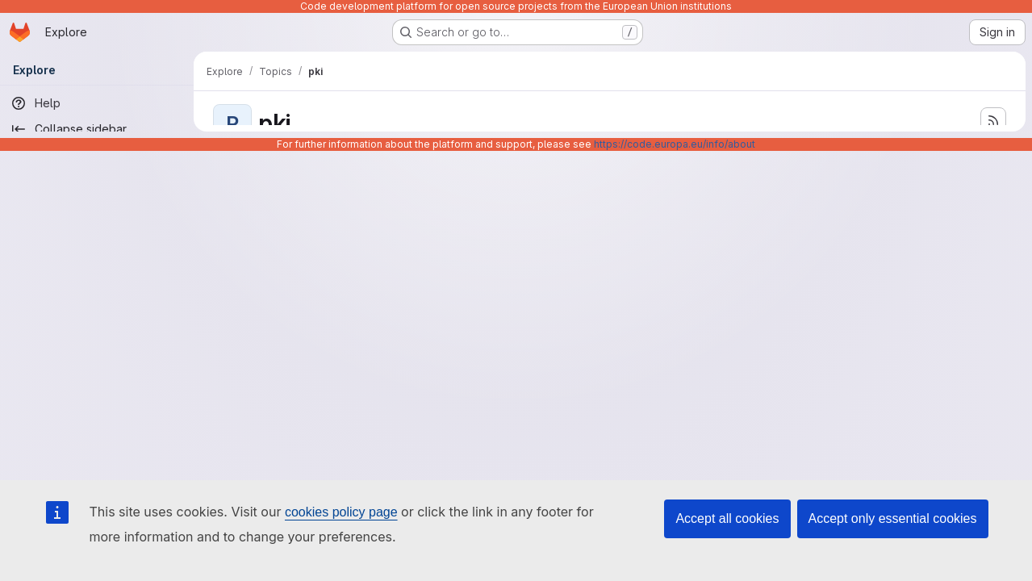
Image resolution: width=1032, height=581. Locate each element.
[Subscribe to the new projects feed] (993, 120)
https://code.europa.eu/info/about (674, 144)
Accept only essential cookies (892, 518)
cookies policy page (341, 512)
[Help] (96, 103)
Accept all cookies (727, 518)
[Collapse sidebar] (96, 129)
